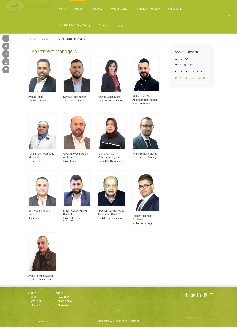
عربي (120, 25)
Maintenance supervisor (39, 279)
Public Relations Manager (110, 100)
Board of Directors (188, 71)
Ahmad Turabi (36, 96)
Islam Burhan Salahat (144, 153)
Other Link (175, 8)
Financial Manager (37, 100)
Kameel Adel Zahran (74, 96)
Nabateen (64, 297)
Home (62, 8)
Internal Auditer (35, 161)
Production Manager (142, 103)
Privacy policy (41, 321)
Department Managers (191, 78)
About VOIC (182, 59)
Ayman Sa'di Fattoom (40, 275)
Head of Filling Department (110, 218)
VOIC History (184, 65)
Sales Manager (70, 161)
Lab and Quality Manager (110, 161)
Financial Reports (148, 8)
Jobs (34, 297)
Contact (104, 25)
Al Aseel (63, 305)
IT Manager (33, 218)
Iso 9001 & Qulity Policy (74, 25)
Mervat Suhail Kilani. (109, 96)
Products (96, 8)
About (78, 8)
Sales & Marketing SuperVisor (72, 219)
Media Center (120, 8)
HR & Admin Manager (73, 100)
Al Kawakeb (65, 301)
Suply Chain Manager (142, 223)
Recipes (35, 305)
